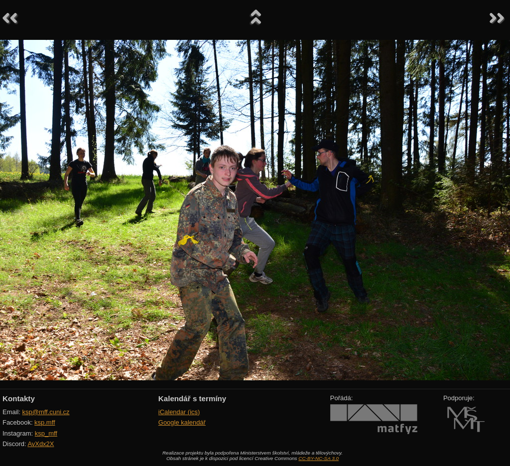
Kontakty (18, 398)
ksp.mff (44, 422)
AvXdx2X (40, 444)
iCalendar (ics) (179, 412)
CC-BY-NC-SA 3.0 (318, 458)
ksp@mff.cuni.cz (46, 412)
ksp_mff (46, 433)
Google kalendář (182, 422)
